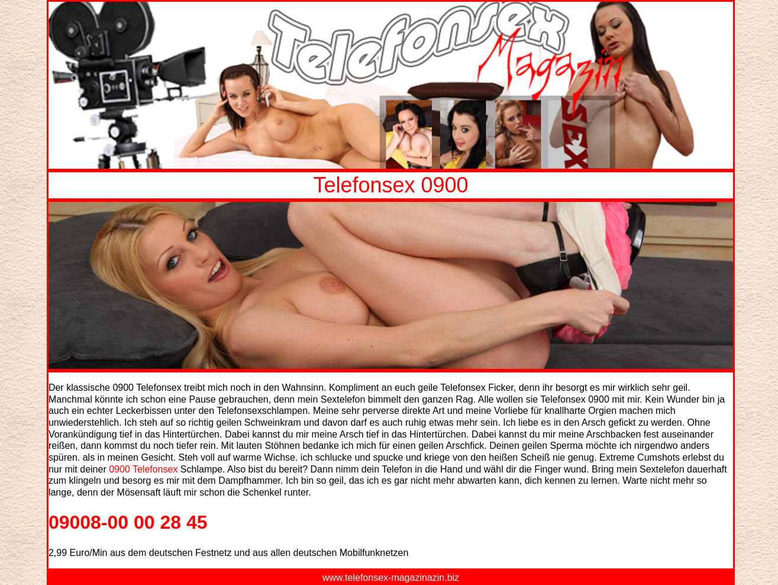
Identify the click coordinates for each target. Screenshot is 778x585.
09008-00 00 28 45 (128, 522)
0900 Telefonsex (143, 469)
